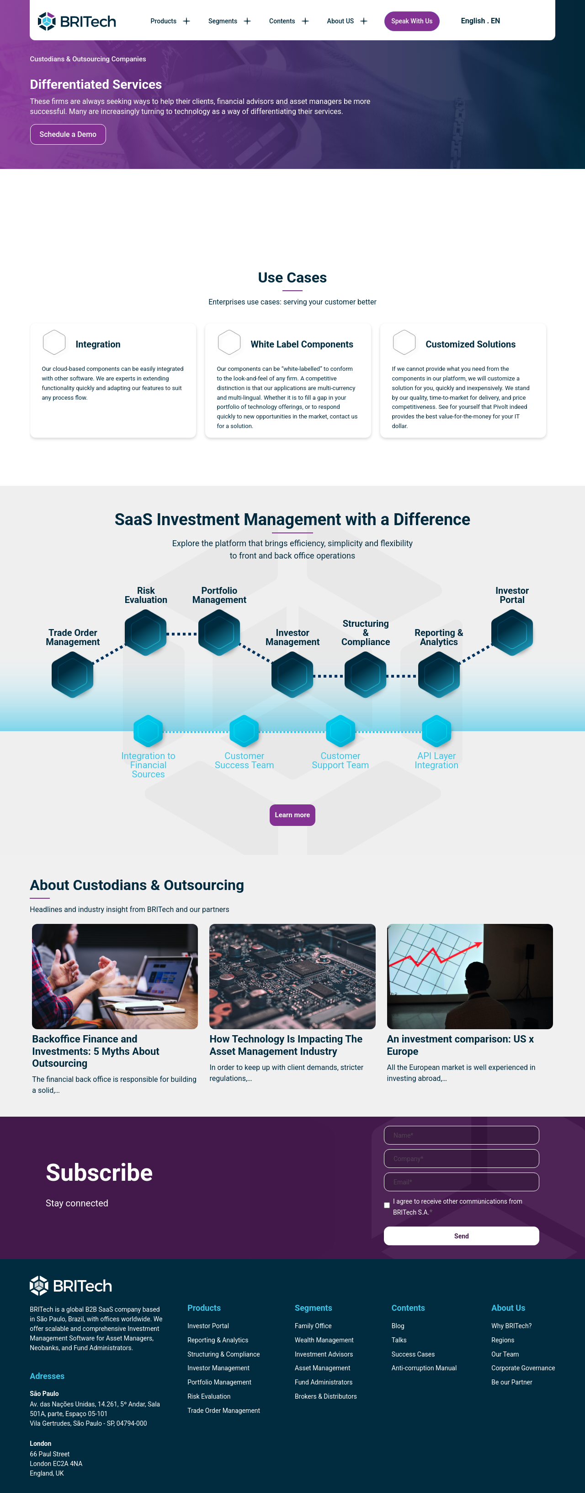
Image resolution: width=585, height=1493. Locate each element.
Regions (502, 1340)
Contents (290, 21)
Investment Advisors (324, 1354)
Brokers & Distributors (326, 1396)
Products (171, 21)
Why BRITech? (511, 1326)
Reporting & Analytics (217, 1340)
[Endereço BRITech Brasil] (98, 1409)
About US (348, 21)
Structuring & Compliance (223, 1354)
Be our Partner (511, 1382)
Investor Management (218, 1368)
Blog (398, 1326)
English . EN (480, 21)
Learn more (292, 815)
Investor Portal (208, 1326)
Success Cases (413, 1354)
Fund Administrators (324, 1382)
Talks (399, 1340)
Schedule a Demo (68, 134)
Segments (230, 21)
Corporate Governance (523, 1368)
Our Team (505, 1354)
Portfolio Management (219, 1382)
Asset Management (323, 1368)
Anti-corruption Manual (424, 1368)
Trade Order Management (223, 1410)
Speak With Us (411, 21)
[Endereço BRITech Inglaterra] (98, 1459)
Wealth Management (324, 1340)
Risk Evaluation (208, 1396)
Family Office (313, 1326)
